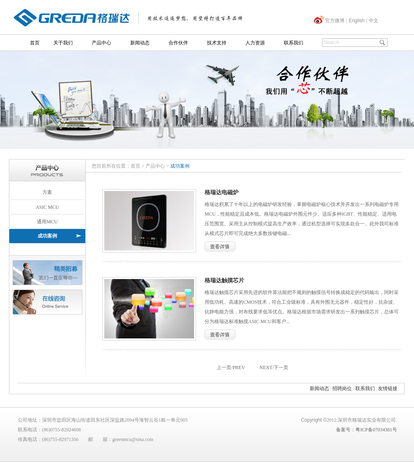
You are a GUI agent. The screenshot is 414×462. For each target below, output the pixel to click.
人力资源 (255, 43)
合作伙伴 (178, 43)
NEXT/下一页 (274, 367)
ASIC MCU (47, 207)
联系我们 (293, 43)
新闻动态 (140, 43)
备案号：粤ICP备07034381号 (366, 430)
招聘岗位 (342, 388)
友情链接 (387, 388)
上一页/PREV (231, 367)
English (356, 20)
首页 (35, 43)
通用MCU (47, 222)
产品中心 (101, 43)
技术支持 (216, 43)
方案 (47, 192)
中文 (373, 20)
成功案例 (47, 236)
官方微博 (334, 20)
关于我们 (63, 43)
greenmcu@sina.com (132, 439)
